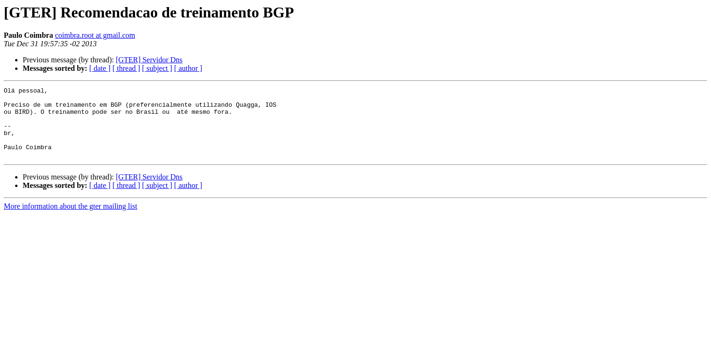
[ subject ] (157, 68)
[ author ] (188, 68)
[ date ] (99, 68)
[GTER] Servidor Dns (149, 60)
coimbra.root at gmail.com (95, 35)
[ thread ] (126, 68)
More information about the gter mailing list (70, 220)
